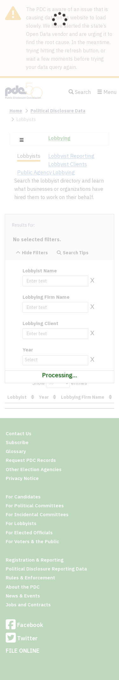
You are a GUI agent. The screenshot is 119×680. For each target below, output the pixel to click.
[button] (21, 140)
